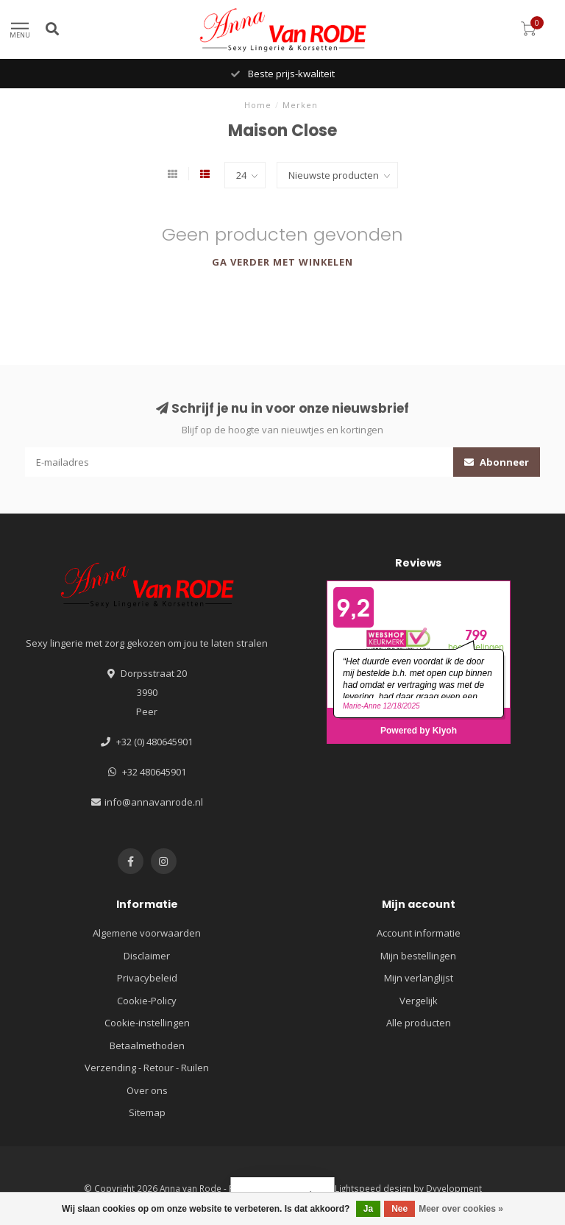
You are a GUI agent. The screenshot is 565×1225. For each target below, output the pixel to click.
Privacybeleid (147, 977)
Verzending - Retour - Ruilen (147, 1067)
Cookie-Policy (147, 1000)
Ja (368, 1209)
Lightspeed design (373, 1188)
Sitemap (147, 1112)
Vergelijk (418, 1000)
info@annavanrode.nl (153, 802)
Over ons (147, 1090)
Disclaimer (147, 955)
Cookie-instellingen (147, 1022)
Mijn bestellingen (418, 955)
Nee (399, 1209)
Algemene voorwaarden (147, 933)
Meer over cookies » (461, 1209)
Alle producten (418, 1022)
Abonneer (496, 462)
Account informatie (419, 933)
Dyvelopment (454, 1188)
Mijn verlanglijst (418, 977)
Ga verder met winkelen (282, 262)
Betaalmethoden (147, 1045)
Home (257, 104)
